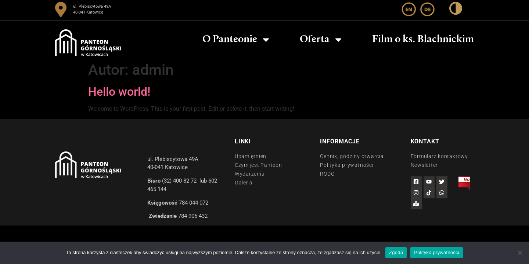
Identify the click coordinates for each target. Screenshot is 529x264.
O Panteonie (236, 39)
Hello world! (119, 92)
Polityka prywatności (436, 252)
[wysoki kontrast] (455, 10)
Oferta (321, 39)
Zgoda (396, 252)
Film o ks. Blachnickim (423, 39)
